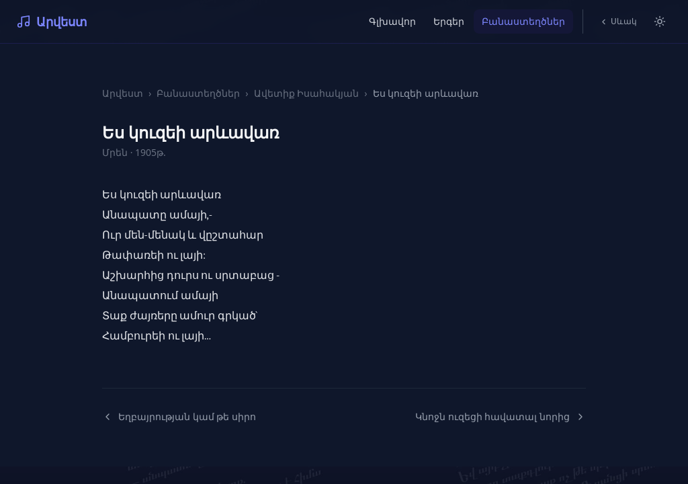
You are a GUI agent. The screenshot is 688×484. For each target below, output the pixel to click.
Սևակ (618, 21)
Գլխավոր (392, 21)
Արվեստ (51, 21)
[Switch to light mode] (660, 21)
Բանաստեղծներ (523, 21)
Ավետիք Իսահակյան (306, 93)
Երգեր (448, 21)
